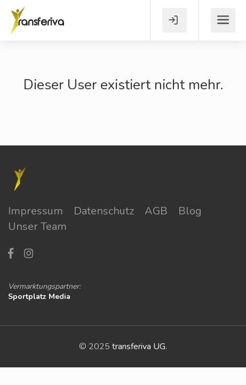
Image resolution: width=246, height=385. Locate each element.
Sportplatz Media (39, 296)
